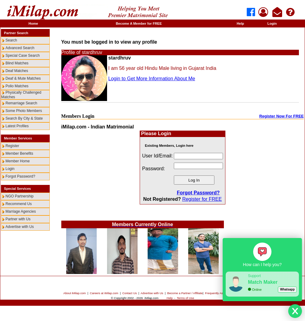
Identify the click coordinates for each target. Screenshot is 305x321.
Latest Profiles (17, 126)
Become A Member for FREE (139, 23)
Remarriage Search (21, 103)
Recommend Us (18, 204)
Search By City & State (24, 118)
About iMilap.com (74, 293)
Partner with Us (17, 219)
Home (33, 23)
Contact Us (129, 293)
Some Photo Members (23, 111)
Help (240, 23)
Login (272, 23)
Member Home (17, 161)
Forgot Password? (20, 176)
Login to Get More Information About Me (151, 78)
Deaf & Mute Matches (23, 78)
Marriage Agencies (20, 211)
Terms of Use (185, 298)
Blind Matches (16, 63)
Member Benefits (19, 153)
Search (11, 40)
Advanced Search (19, 48)
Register (12, 146)
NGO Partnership (19, 196)
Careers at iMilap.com (104, 293)
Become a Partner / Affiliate (185, 293)
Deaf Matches (16, 71)
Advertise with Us (19, 227)
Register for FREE (202, 199)
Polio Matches (16, 86)
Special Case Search (22, 55)
